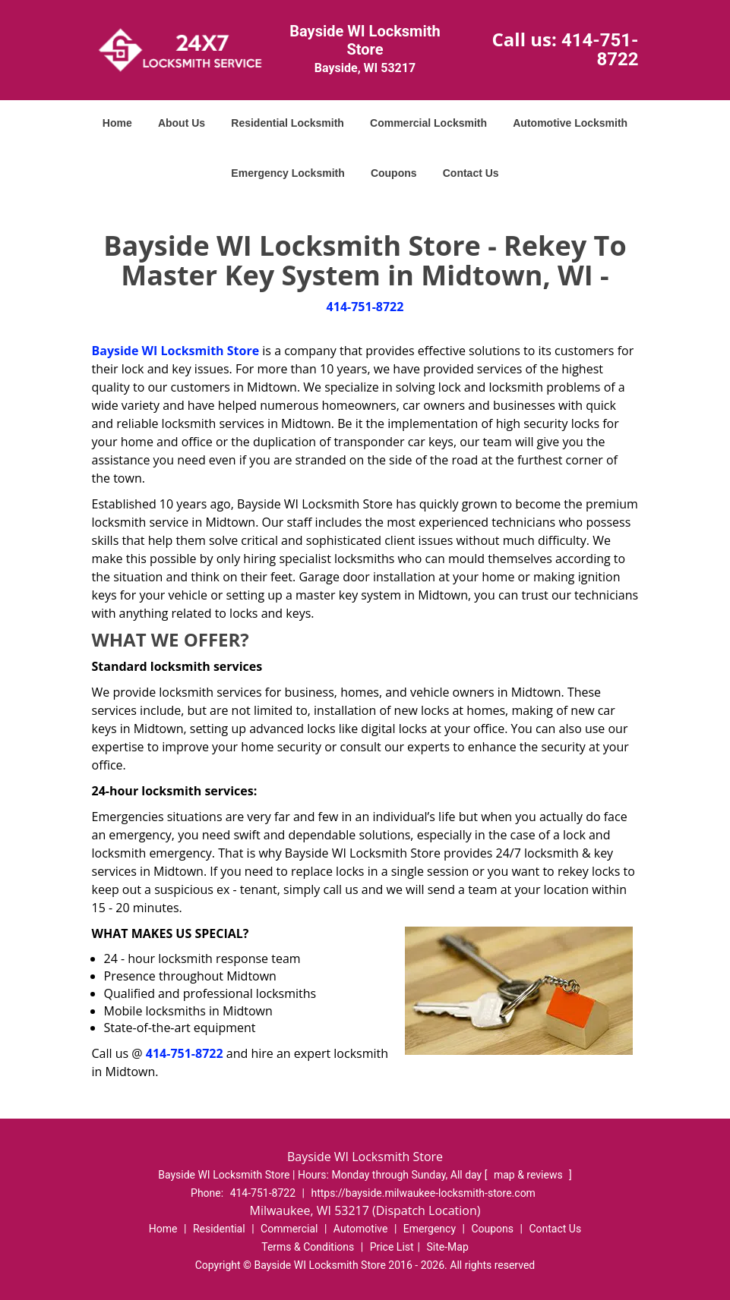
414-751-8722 (600, 50)
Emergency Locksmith (287, 173)
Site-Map (448, 1247)
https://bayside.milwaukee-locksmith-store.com (423, 1193)
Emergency (429, 1229)
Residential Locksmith (287, 123)
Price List (392, 1247)
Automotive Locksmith (570, 123)
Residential (219, 1229)
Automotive (360, 1229)
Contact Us (471, 173)
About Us (181, 123)
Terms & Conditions (307, 1247)
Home (117, 123)
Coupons (394, 173)
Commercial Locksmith (428, 123)
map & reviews (529, 1175)
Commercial (289, 1229)
